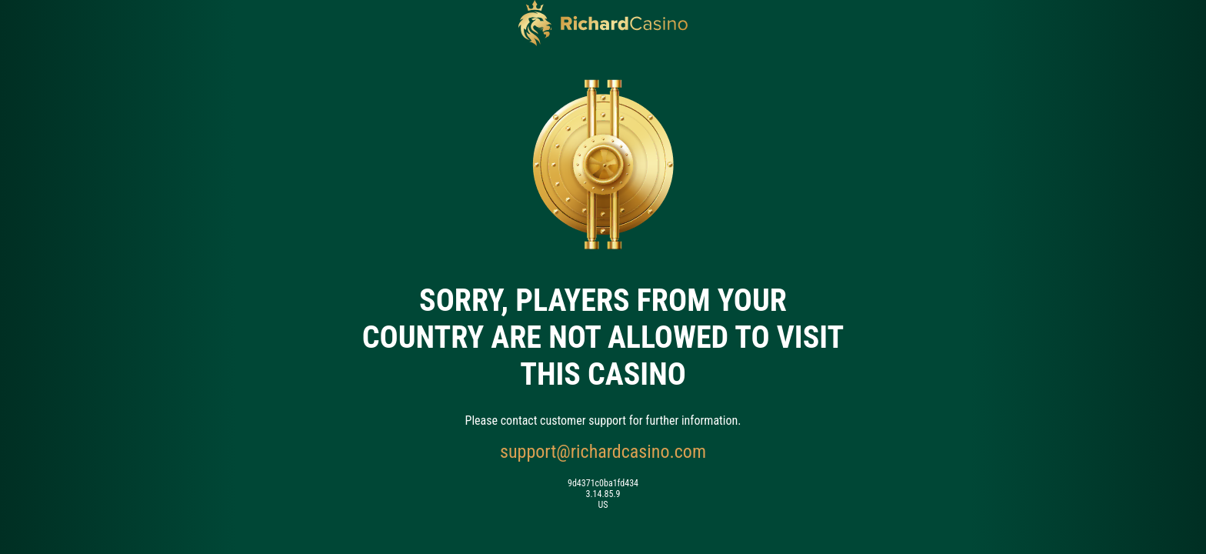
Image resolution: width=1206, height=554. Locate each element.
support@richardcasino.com (603, 451)
